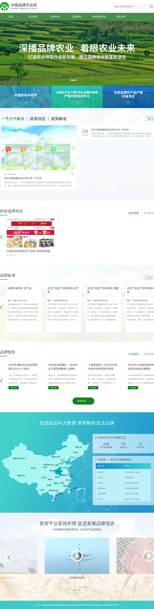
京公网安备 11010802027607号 (104, 605)
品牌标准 (55, 16)
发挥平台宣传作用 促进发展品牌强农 (77, 523)
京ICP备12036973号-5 (79, 605)
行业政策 (33, 16)
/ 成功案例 (146, 213)
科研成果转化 (99, 16)
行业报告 (133, 354)
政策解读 (59, 118)
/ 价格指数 (146, 354)
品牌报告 (77, 16)
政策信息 (37, 118)
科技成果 (133, 213)
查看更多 (83, 401)
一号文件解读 (12, 118)
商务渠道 (121, 16)
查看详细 (14, 388)
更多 (149, 278)
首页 (11, 16)
